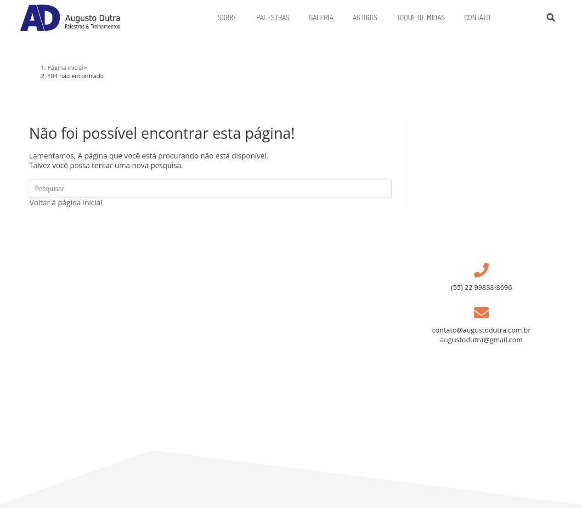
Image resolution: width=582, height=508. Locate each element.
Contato (477, 17)
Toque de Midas (420, 17)
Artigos (365, 17)
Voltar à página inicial (65, 203)
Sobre (227, 17)
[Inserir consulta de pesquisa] (210, 189)
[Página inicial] (65, 67)
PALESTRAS (272, 17)
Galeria (321, 17)
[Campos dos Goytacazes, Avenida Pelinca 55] (224, 369)
